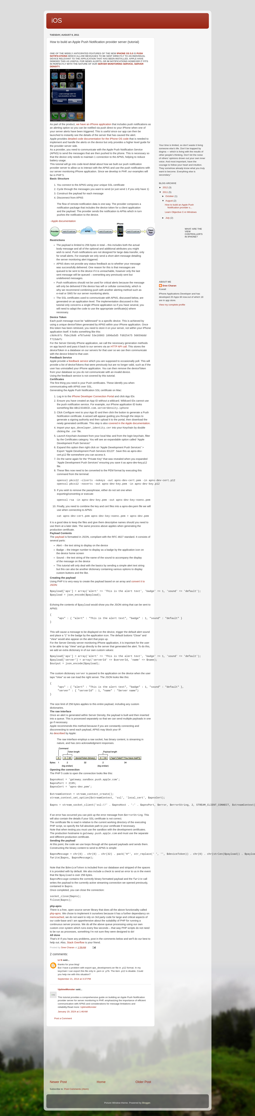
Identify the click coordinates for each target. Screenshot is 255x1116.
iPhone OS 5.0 (125, 53)
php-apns (55, 913)
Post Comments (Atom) (76, 1089)
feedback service (78, 361)
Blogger (146, 1102)
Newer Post (58, 1082)
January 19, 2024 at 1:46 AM (73, 1011)
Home (101, 1082)
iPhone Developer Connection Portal (93, 396)
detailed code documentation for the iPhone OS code (98, 138)
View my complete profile (172, 304)
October (170, 196)
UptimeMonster (66, 989)
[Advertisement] (100, 1053)
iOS (57, 20)
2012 (165, 187)
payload (59, 536)
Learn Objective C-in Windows (181, 212)
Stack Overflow (75, 942)
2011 (165, 192)
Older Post (143, 1082)
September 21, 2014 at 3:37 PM (74, 979)
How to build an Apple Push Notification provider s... (179, 206)
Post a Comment (63, 1018)
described (59, 733)
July (168, 218)
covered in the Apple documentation (129, 423)
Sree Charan (170, 285)
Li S (60, 960)
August (170, 200)
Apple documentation (63, 221)
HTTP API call (119, 346)
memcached (57, 917)
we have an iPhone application (93, 124)
